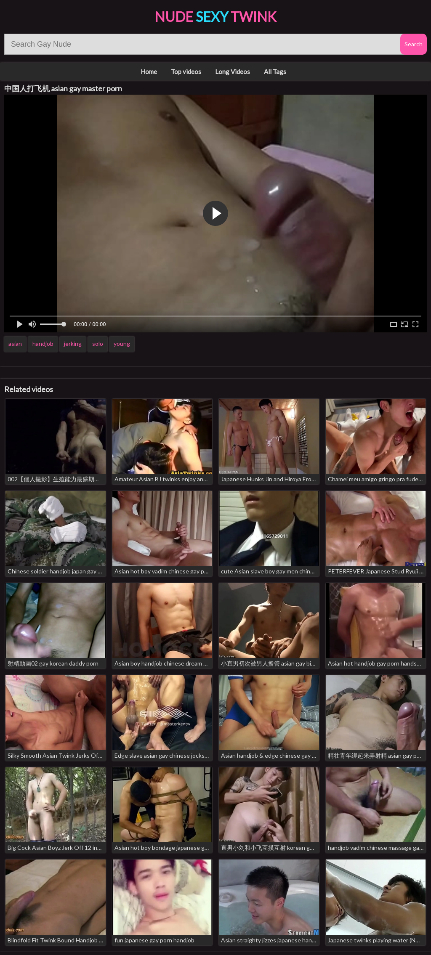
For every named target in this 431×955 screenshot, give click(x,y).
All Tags (275, 71)
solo (97, 343)
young (122, 343)
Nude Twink (215, 16)
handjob (42, 343)
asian (15, 343)
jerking (73, 343)
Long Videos (232, 71)
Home (149, 71)
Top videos (186, 71)
